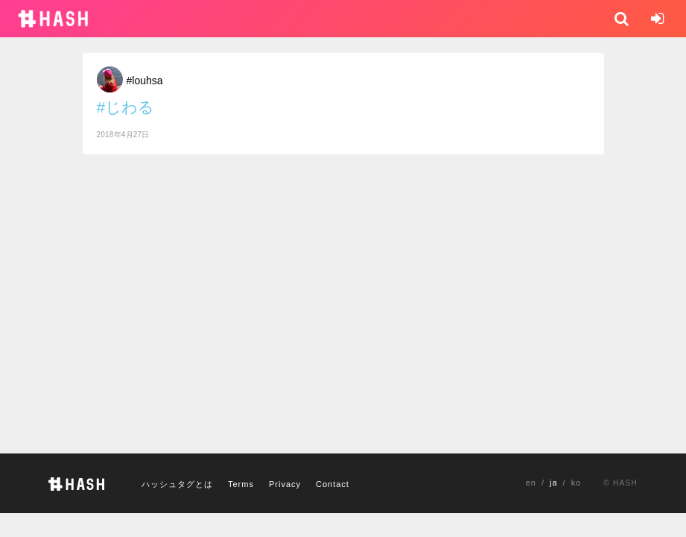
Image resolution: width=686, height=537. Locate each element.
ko (576, 482)
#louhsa (145, 81)
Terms (241, 484)
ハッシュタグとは (177, 484)
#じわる (126, 107)
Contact (332, 484)
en (531, 482)
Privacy (285, 484)
